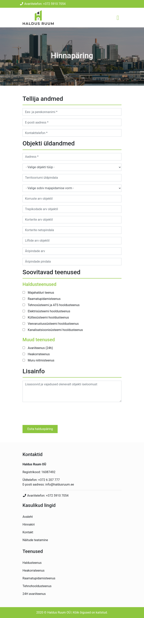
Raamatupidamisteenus (39, 578)
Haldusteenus (32, 563)
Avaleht (28, 517)
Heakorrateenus (33, 570)
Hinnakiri (29, 524)
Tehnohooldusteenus (37, 586)
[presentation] (52, 412)
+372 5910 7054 (57, 495)
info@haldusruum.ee (59, 484)
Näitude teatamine (35, 540)
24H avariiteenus (34, 594)
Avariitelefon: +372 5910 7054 (43, 4)
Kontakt (28, 532)
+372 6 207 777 (49, 480)
